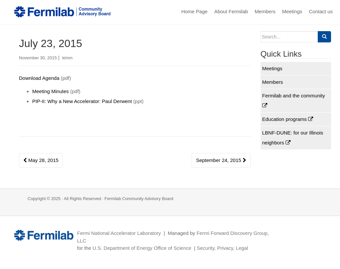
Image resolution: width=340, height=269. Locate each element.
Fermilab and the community (293, 100)
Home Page (194, 11)
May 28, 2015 (40, 160)
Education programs (287, 119)
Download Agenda (39, 78)
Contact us (321, 11)
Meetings (292, 11)
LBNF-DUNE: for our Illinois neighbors (292, 137)
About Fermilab (231, 11)
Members (265, 11)
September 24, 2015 (221, 160)
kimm (67, 57)
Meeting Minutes (50, 91)
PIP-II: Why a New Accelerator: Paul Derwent (82, 101)
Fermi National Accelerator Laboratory (119, 233)
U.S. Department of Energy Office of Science (142, 248)
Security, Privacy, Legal (222, 248)
